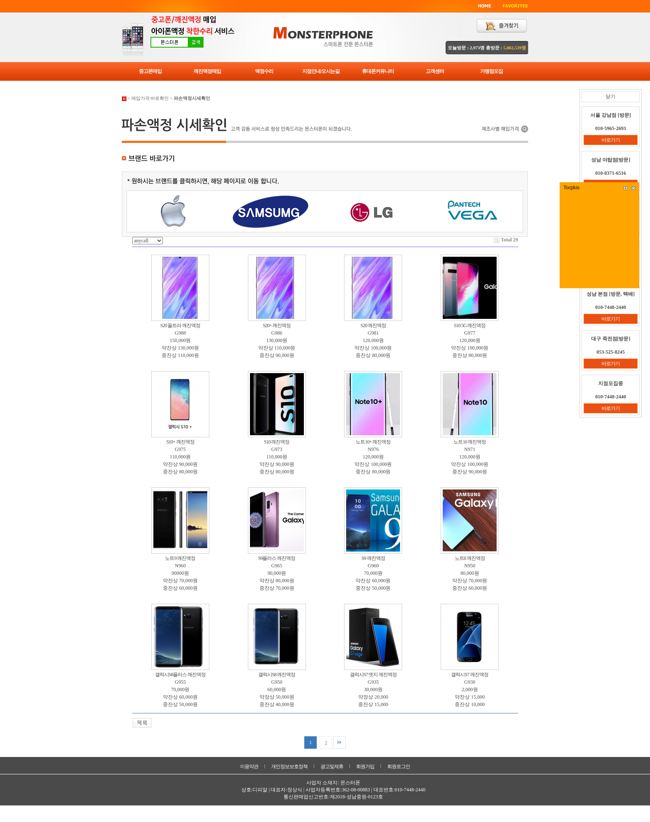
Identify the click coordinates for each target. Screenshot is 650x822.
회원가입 (365, 766)
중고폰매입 (150, 71)
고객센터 (435, 71)
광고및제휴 (331, 766)
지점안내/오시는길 (321, 71)
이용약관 (249, 766)
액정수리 (264, 71)
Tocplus (571, 187)
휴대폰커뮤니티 (378, 71)
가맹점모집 (491, 71)
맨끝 (339, 742)
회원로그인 (398, 766)
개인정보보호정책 (289, 766)
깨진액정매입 (207, 71)
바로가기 (610, 140)
